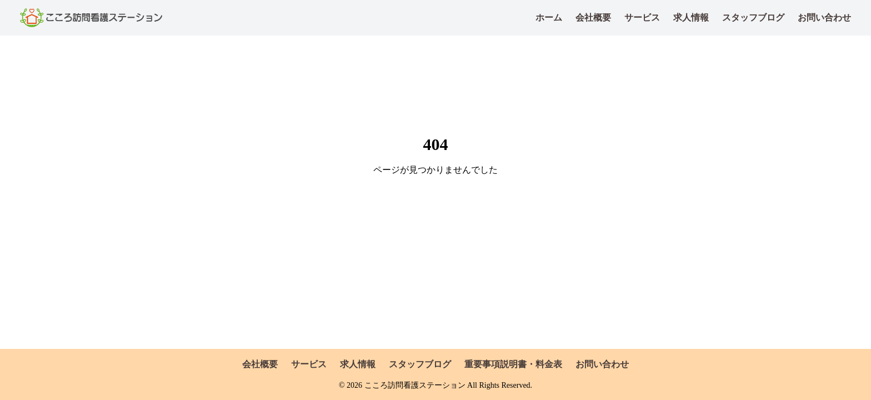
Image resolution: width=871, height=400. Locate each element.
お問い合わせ (824, 17)
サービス (642, 17)
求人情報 (691, 17)
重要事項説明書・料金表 (513, 364)
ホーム (548, 17)
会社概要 (593, 17)
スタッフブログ (753, 17)
